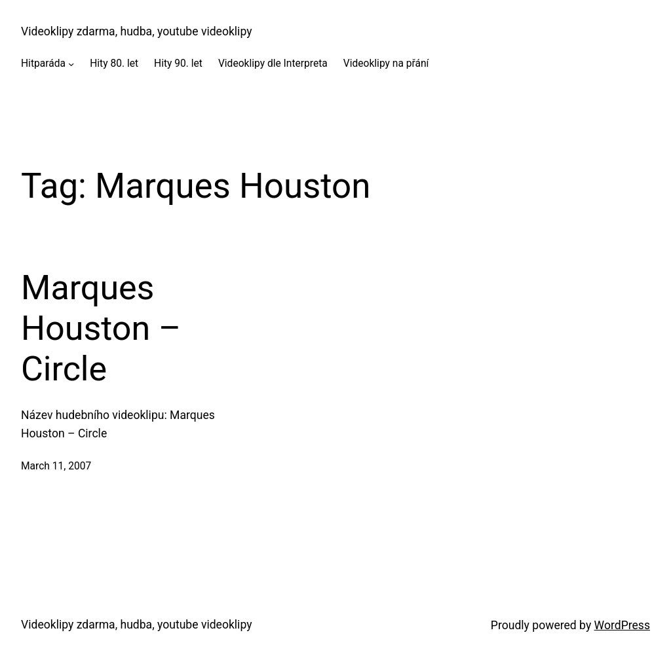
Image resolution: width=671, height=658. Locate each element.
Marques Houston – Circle (101, 329)
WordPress (622, 625)
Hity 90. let (178, 63)
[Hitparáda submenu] (71, 64)
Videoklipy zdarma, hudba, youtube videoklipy (136, 31)
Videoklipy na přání (386, 63)
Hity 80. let (114, 63)
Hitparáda (43, 63)
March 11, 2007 (56, 466)
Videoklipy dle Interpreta (273, 63)
